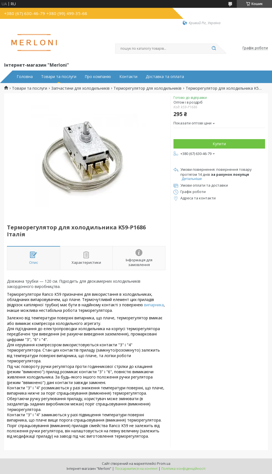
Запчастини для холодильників (80, 88)
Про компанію (98, 77)
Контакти (128, 77)
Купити (219, 143)
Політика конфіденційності (183, 468)
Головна (25, 77)
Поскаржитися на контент (136, 468)
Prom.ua (163, 463)
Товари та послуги (58, 77)
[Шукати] (213, 49)
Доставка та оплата (165, 77)
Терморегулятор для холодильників (148, 88)
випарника (154, 304)
